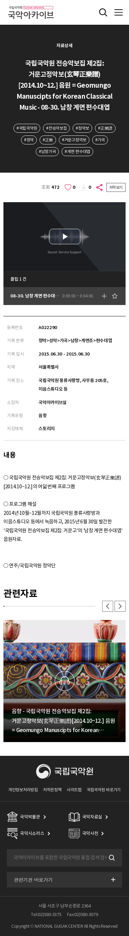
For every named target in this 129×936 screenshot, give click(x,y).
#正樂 (48, 139)
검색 (111, 857)
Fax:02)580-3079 (82, 914)
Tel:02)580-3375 (46, 914)
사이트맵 (74, 789)
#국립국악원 (27, 128)
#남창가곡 (47, 151)
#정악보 (82, 128)
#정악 (29, 139)
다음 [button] (120, 606)
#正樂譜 (105, 128)
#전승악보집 (56, 128)
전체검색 (103, 12)
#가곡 (100, 139)
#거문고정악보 (74, 139)
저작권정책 (52, 789)
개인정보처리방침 (23, 789)
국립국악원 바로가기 (104, 789)
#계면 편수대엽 (77, 151)
